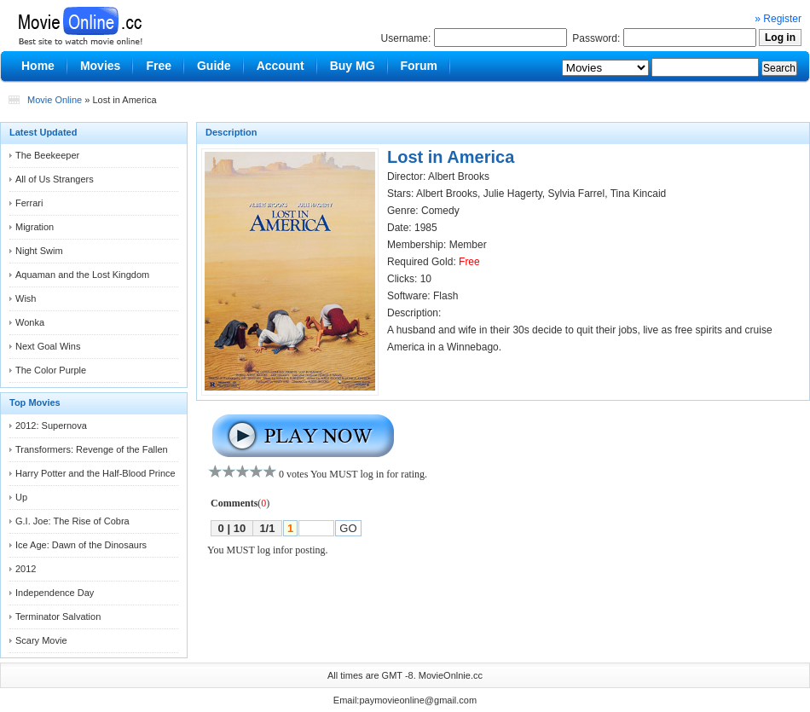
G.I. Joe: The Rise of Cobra (72, 521)
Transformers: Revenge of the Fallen (91, 449)
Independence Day (54, 593)
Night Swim (39, 251)
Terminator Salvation (58, 616)
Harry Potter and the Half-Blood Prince (95, 473)
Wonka (29, 322)
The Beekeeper (47, 155)
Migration (34, 227)
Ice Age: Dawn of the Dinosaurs (81, 545)
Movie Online (54, 100)
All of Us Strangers (54, 179)
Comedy (440, 211)
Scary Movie (41, 640)
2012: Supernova (51, 425)
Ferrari (29, 203)
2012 (25, 569)
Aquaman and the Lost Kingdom (82, 274)
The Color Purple (50, 370)
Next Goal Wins (47, 346)
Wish (25, 298)
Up (21, 497)
